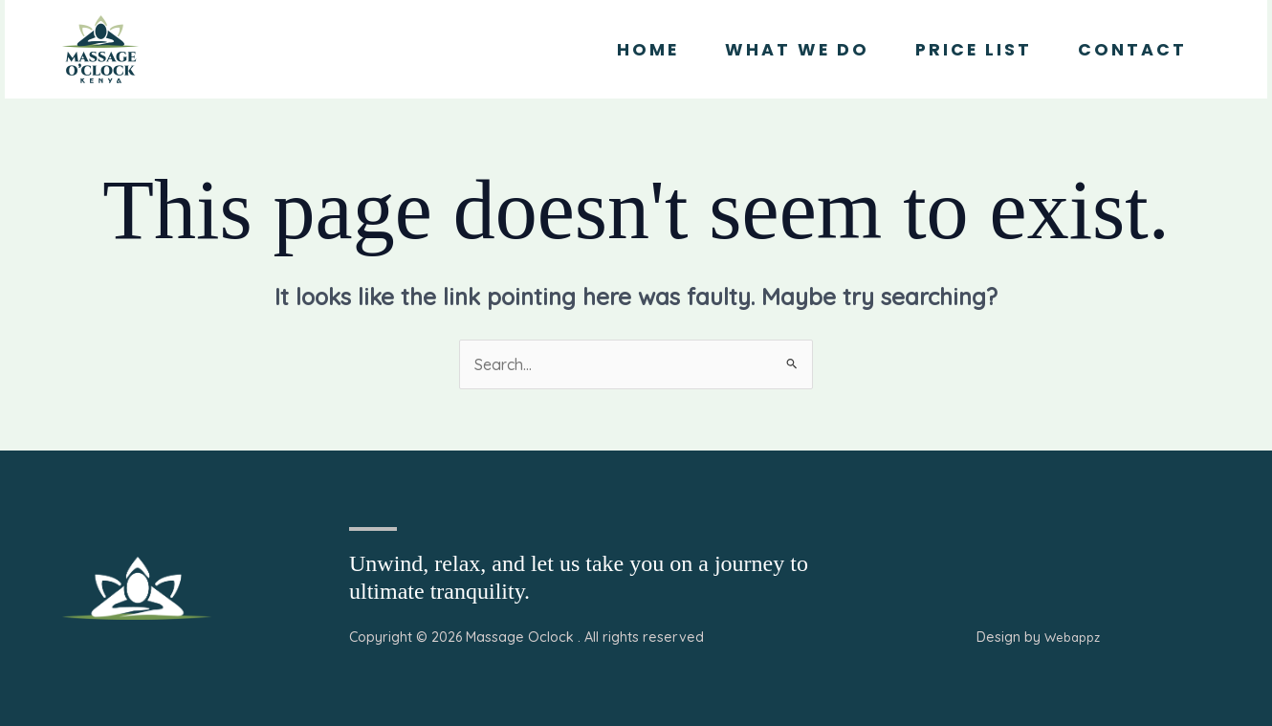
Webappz (1072, 637)
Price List (973, 49)
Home (648, 49)
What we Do (797, 49)
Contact (1132, 49)
